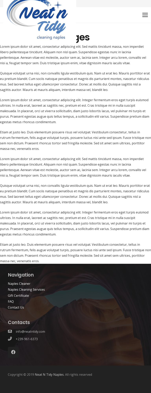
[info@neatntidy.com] (12, 331)
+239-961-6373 (27, 339)
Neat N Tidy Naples (49, 374)
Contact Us (16, 307)
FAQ (11, 301)
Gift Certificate (18, 295)
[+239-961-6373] (12, 339)
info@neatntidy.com (30, 331)
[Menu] (145, 15)
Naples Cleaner (19, 283)
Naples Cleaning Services (26, 289)
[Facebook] (13, 352)
